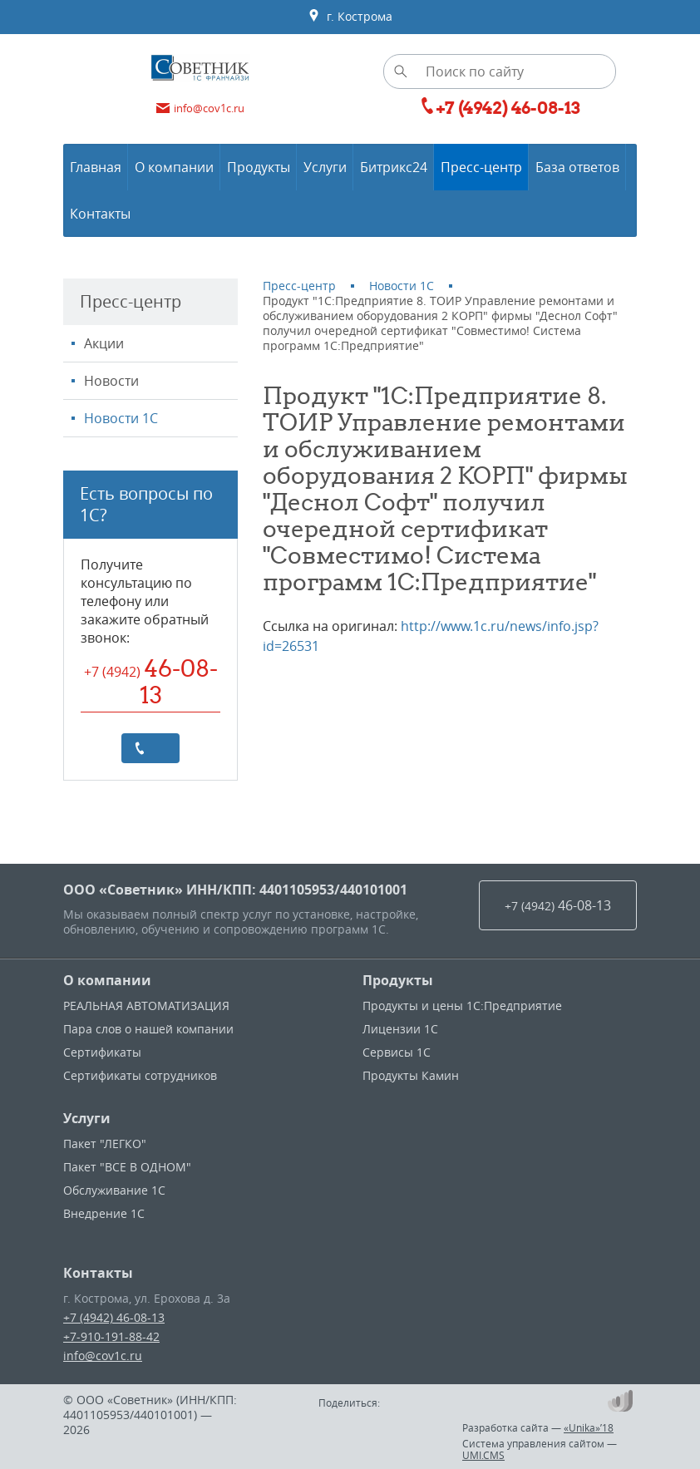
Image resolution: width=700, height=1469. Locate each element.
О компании (107, 980)
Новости (111, 381)
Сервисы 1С (396, 1052)
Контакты (98, 1273)
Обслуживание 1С (114, 1190)
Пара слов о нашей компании (148, 1029)
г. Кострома (350, 16)
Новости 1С (121, 418)
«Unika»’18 (589, 1427)
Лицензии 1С (400, 1029)
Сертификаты (102, 1052)
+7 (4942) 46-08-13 (114, 1317)
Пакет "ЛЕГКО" (104, 1143)
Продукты (397, 980)
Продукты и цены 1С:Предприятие (462, 1005)
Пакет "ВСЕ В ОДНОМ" (127, 1167)
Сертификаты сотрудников (140, 1075)
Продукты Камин (410, 1075)
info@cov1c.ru (102, 1355)
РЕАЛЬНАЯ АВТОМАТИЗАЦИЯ (146, 1005)
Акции (104, 343)
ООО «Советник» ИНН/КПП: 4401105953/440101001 (235, 889)
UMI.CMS (483, 1455)
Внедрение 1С (104, 1213)
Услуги (87, 1118)
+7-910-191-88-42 (111, 1336)
